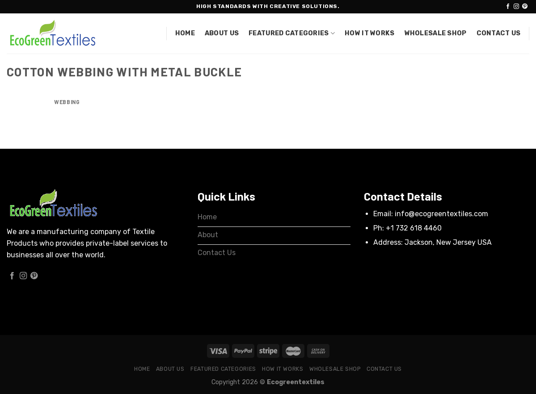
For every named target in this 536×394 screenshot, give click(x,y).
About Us (222, 33)
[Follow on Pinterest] (525, 7)
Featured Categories (292, 33)
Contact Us (499, 33)
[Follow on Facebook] (508, 7)
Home (185, 33)
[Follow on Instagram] (516, 7)
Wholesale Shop (436, 33)
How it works (369, 33)
